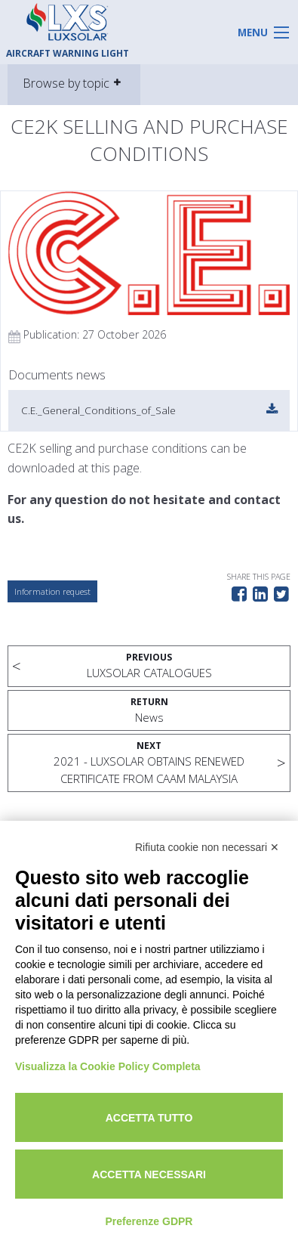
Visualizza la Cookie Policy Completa (108, 1066)
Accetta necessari (149, 1174)
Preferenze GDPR (149, 1221)
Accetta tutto (149, 1118)
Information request (52, 591)
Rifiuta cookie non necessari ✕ (207, 847)
